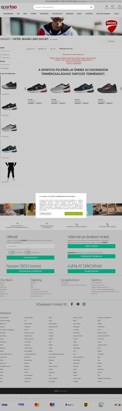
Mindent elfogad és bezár (73, 213)
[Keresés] (91, 7)
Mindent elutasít (45, 213)
